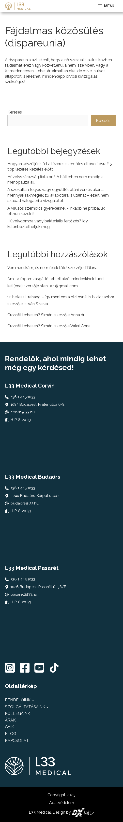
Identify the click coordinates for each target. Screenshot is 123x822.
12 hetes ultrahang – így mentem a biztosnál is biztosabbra (60, 297)
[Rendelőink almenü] (32, 700)
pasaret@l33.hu (24, 594)
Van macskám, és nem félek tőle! (37, 267)
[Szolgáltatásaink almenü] (47, 707)
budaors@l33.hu (25, 503)
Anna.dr (77, 315)
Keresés (14, 112)
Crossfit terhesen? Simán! (30, 315)
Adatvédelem (61, 802)
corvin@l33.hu (23, 412)
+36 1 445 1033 (23, 397)
